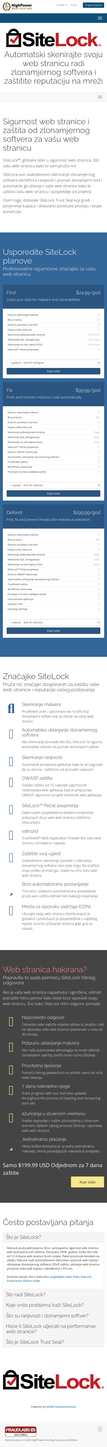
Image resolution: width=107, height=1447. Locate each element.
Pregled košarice (93, 5)
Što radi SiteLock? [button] (25, 1294)
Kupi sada (53, 371)
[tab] (53, 1237)
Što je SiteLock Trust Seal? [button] (35, 1342)
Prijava (73, 4)
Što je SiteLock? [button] (23, 1237)
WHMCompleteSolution (61, 1407)
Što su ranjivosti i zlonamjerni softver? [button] (47, 1316)
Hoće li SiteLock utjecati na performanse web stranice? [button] (51, 1328)
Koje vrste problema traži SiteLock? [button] (45, 1305)
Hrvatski (62, 4)
